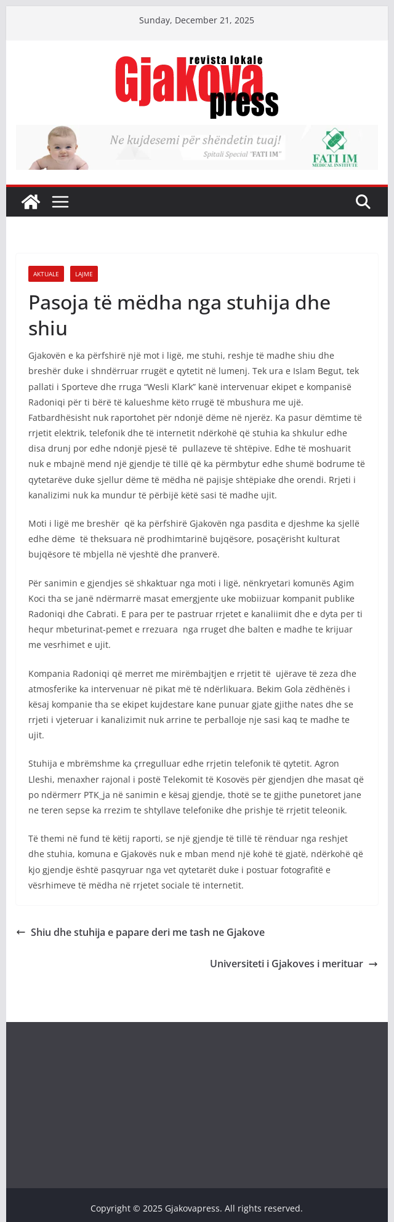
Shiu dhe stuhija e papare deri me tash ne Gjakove (140, 932)
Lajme (84, 274)
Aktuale (46, 274)
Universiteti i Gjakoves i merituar (294, 963)
